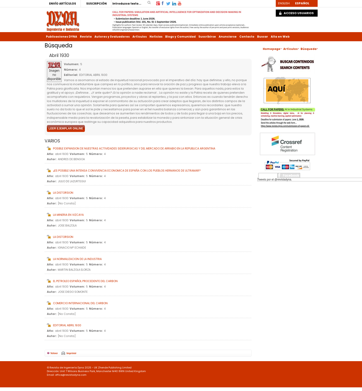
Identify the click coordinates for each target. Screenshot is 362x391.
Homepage (271, 49)
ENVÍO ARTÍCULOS (62, 3)
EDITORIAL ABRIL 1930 (67, 325)
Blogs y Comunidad (180, 37)
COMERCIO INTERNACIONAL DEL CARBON (80, 303)
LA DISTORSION (63, 193)
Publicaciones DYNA (61, 37)
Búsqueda (308, 49)
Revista (86, 37)
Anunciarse (228, 37)
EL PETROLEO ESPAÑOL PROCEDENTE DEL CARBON (85, 281)
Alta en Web (280, 37)
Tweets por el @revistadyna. (275, 179)
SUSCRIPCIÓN (96, 3)
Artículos (139, 37)
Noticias (155, 37)
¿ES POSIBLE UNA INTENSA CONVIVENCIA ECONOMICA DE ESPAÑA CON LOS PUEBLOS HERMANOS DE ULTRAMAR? (127, 170)
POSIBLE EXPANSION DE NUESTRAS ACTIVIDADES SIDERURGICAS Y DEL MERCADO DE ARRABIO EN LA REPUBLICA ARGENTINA (134, 148)
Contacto (246, 37)
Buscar (262, 37)
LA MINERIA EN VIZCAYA (68, 215)
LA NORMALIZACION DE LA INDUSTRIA (77, 259)
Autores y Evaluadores (112, 37)
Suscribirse (207, 37)
